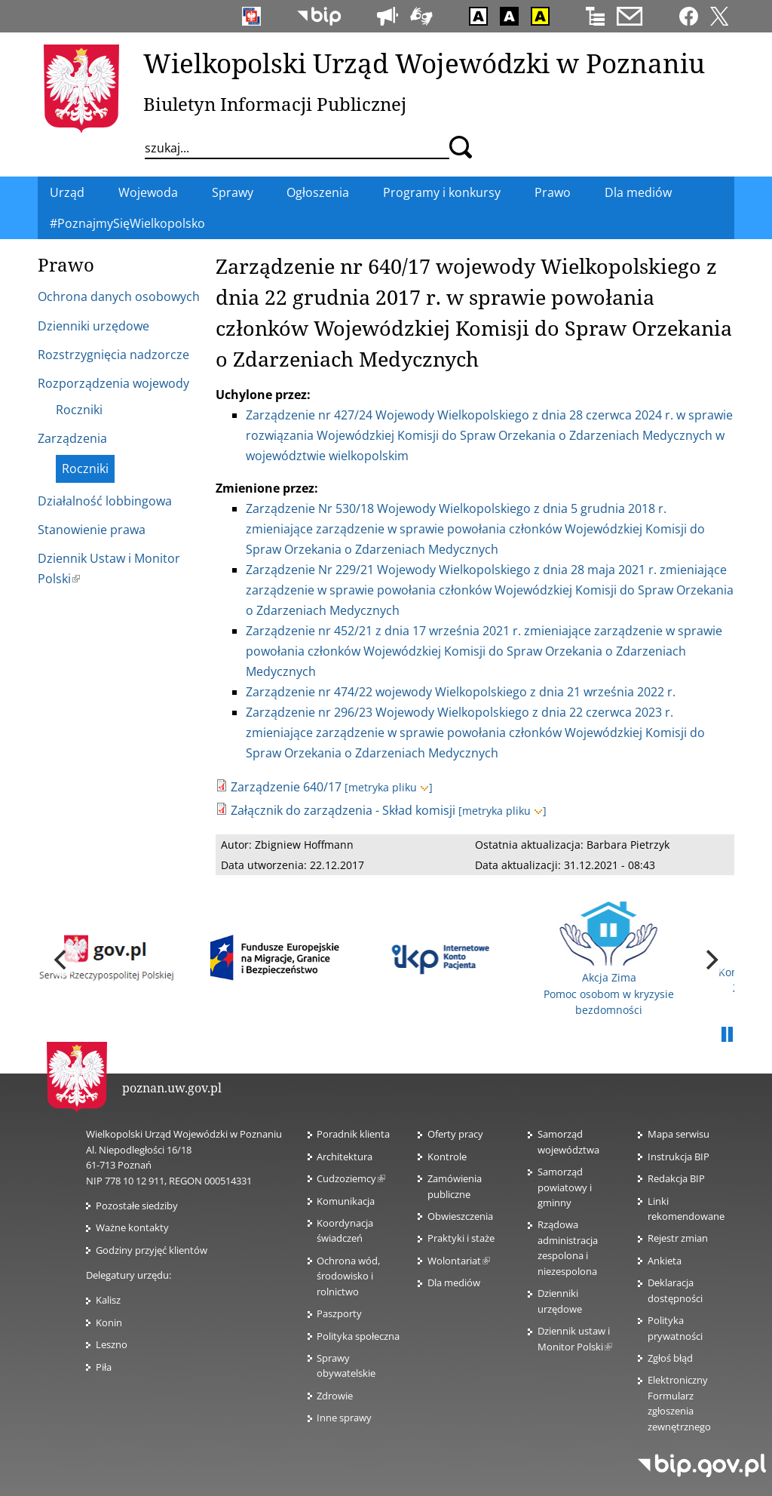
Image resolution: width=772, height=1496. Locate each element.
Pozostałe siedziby (137, 1205)
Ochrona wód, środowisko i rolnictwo (348, 1276)
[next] (710, 959)
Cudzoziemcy (351, 1178)
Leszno (111, 1344)
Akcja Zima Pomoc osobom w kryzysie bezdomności (609, 960)
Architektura (344, 1156)
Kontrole (447, 1156)
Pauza (726, 1035)
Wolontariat (458, 1260)
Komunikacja (346, 1201)
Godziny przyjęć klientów (151, 1250)
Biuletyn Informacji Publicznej (274, 103)
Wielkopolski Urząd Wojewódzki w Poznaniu (424, 63)
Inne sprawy (344, 1417)
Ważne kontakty (132, 1227)
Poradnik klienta (353, 1134)
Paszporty (339, 1313)
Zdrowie (335, 1395)
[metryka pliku (389, 787)
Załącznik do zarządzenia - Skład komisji (343, 810)
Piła (104, 1367)
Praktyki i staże (461, 1238)
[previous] (61, 959)
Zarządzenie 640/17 (286, 787)
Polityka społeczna (358, 1336)
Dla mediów (453, 1282)
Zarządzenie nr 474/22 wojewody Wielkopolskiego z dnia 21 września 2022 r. (461, 691)
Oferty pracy (455, 1134)
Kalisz (108, 1300)
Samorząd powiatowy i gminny (565, 1187)
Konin (109, 1322)
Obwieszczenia (460, 1216)
